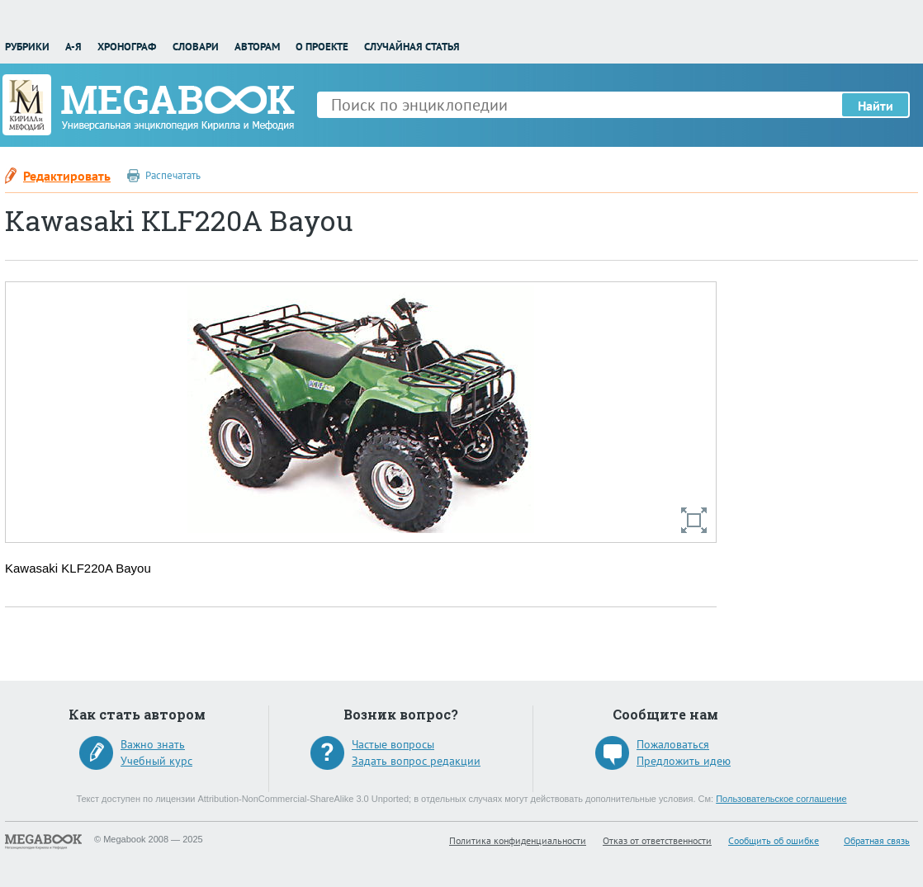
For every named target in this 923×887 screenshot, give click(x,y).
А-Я (73, 47)
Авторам (257, 47)
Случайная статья (412, 47)
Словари (196, 47)
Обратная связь (877, 840)
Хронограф (126, 47)
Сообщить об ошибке (773, 840)
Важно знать (153, 744)
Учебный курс (156, 760)
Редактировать (67, 175)
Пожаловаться (673, 744)
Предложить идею (684, 760)
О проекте (322, 47)
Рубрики (27, 47)
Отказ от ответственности (657, 840)
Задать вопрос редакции (416, 760)
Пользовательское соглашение (781, 799)
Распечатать (173, 175)
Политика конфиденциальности (517, 840)
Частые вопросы (393, 744)
